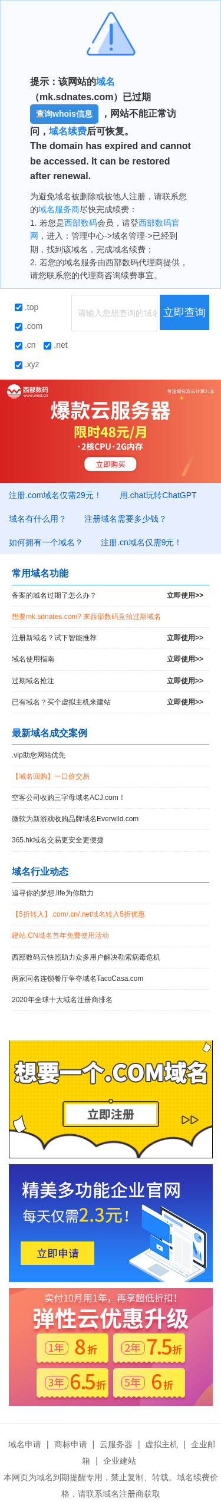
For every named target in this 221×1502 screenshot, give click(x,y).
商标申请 (70, 1444)
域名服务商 (59, 209)
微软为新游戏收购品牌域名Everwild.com (75, 819)
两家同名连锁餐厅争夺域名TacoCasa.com (77, 978)
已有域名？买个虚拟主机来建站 (107, 702)
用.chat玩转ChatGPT (158, 495)
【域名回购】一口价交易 (51, 776)
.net (55, 345)
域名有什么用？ (38, 518)
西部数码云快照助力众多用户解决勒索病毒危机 (86, 957)
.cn (25, 345)
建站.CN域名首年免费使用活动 (60, 935)
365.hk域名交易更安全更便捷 (58, 840)
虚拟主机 (161, 1444)
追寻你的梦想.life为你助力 (53, 893)
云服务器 (116, 1444)
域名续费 (68, 131)
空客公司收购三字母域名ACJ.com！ (69, 797)
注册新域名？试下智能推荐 (107, 638)
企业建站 (119, 1460)
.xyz (27, 364)
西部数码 (80, 223)
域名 (105, 82)
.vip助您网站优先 (38, 755)
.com (28, 326)
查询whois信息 (64, 113)
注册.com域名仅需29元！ (55, 495)
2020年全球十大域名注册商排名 (62, 1000)
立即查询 (184, 312)
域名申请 (24, 1444)
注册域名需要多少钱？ (125, 518)
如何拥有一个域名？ (46, 542)
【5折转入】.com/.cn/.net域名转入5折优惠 (78, 914)
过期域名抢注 (107, 681)
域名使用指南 (107, 659)
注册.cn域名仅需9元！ (141, 542)
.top (26, 307)
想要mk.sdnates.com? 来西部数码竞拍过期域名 (86, 616)
